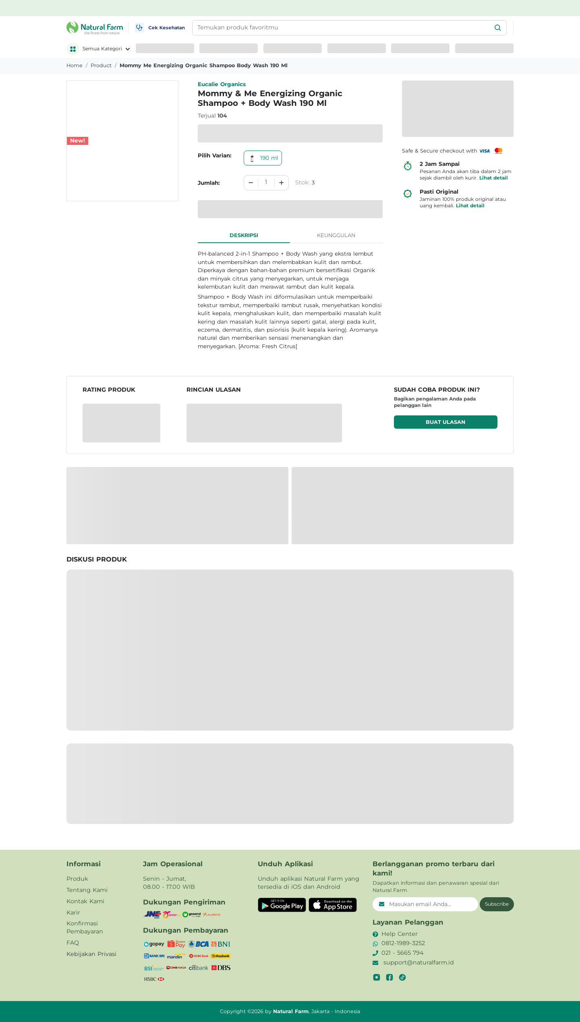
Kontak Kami (85, 901)
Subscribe (497, 904)
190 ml (262, 158)
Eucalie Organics (222, 84)
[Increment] (281, 182)
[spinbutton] (266, 182)
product (101, 65)
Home (74, 65)
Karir (73, 912)
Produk (77, 878)
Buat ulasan (445, 422)
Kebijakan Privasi (91, 954)
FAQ (72, 942)
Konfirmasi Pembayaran (84, 927)
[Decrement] (251, 182)
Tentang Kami (87, 890)
